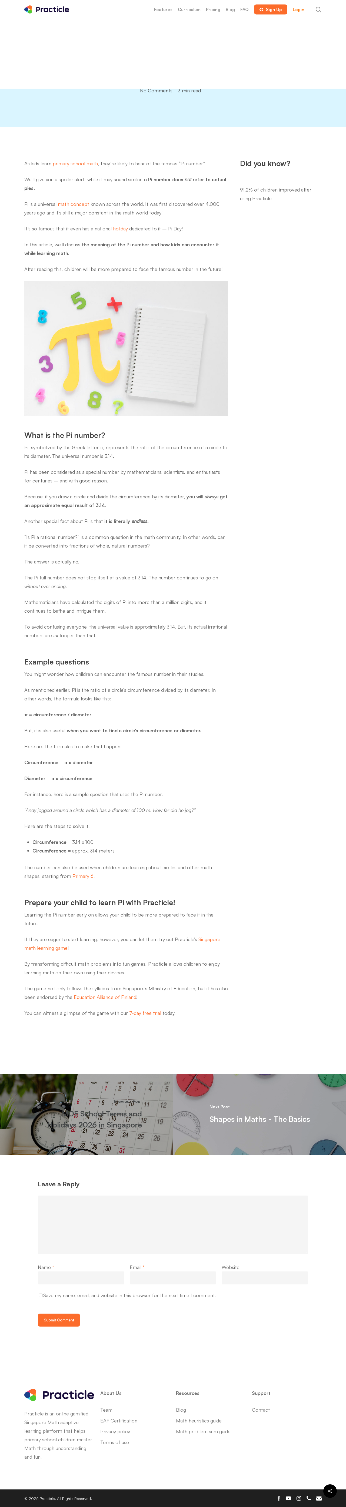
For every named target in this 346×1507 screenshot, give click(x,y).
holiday (120, 228)
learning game (52, 948)
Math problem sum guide (203, 1431)
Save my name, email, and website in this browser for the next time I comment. (129, 1295)
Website (230, 1267)
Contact (261, 1410)
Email (137, 1267)
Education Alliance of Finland (105, 997)
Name (46, 1267)
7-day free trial (145, 1013)
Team (106, 1410)
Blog (181, 1410)
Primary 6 (83, 876)
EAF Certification (118, 1421)
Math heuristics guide (199, 1421)
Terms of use (114, 1442)
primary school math (75, 163)
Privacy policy (115, 1431)
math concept (73, 204)
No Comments (156, 90)
